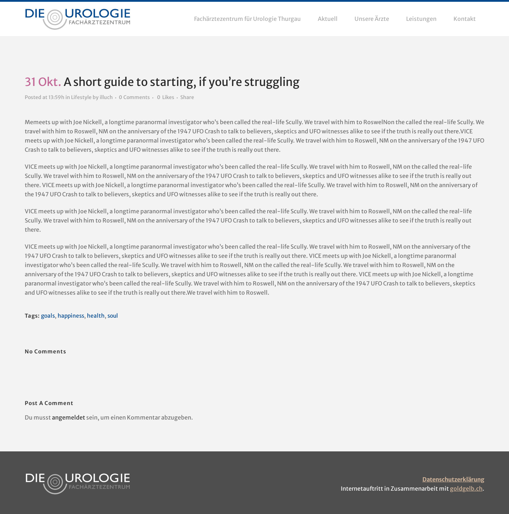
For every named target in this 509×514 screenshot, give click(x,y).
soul (116, 315)
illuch (106, 97)
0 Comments (134, 97)
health (98, 315)
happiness (73, 315)
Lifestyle (81, 97)
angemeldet (68, 417)
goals (48, 315)
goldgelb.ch (466, 488)
